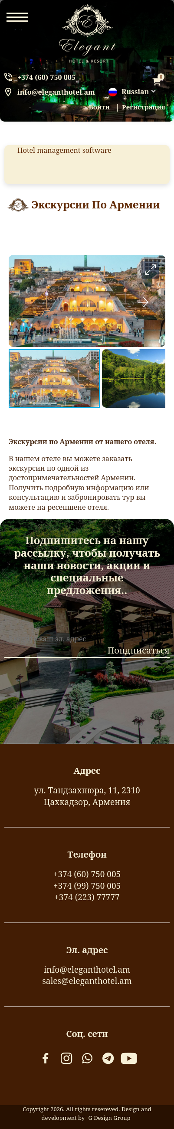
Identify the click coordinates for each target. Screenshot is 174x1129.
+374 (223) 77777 (86, 897)
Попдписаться (139, 650)
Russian (128, 92)
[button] (150, 270)
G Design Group (109, 1118)
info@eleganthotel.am (56, 92)
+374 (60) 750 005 (46, 77)
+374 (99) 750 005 (87, 885)
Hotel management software (64, 150)
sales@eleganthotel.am (87, 981)
